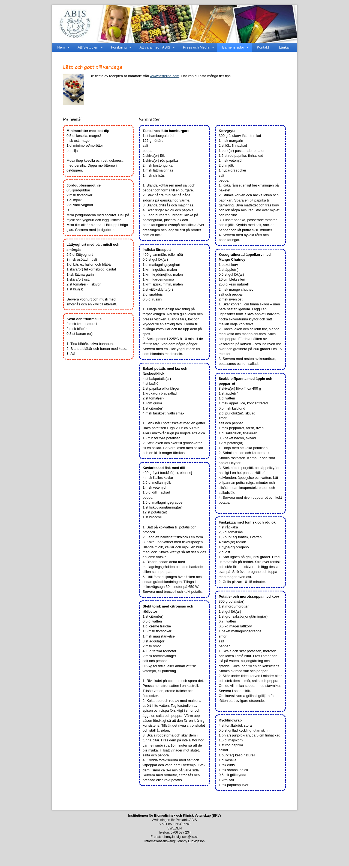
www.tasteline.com (164, 76)
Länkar (284, 47)
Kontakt (263, 47)
